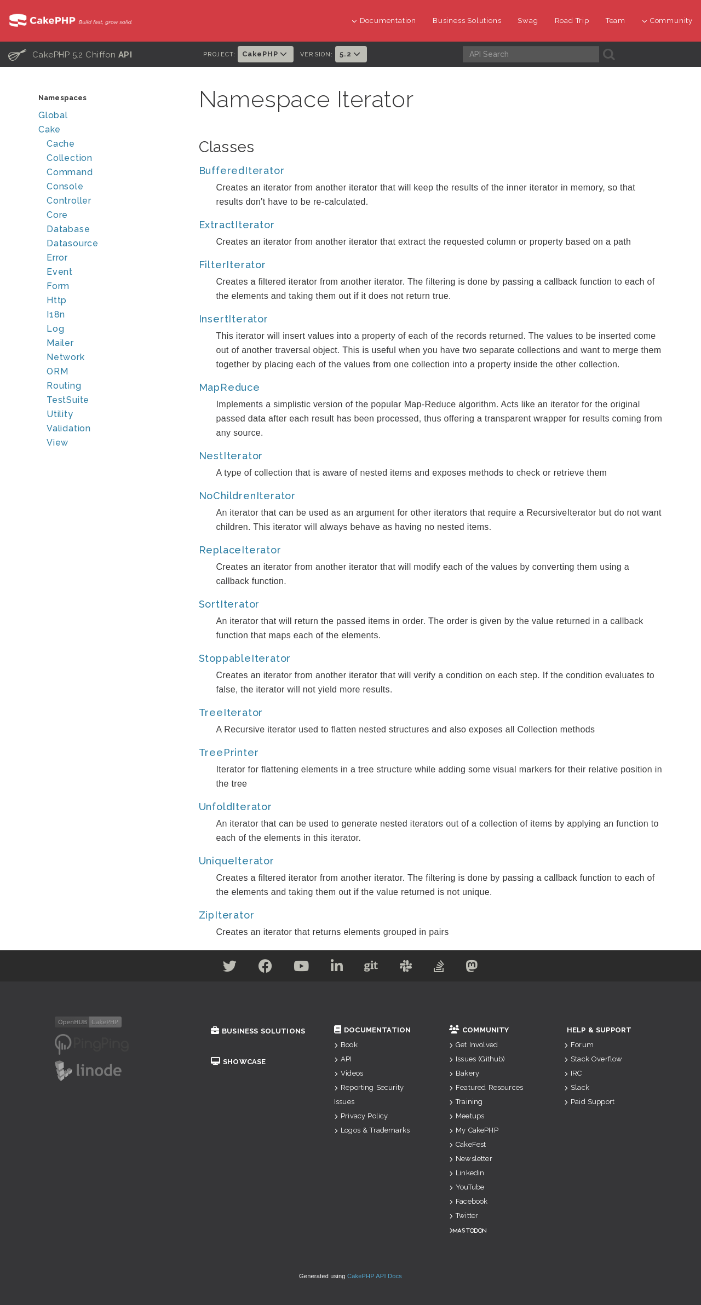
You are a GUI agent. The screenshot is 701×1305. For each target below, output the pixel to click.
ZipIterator (227, 915)
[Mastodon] (475, 968)
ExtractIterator (237, 224)
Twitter (463, 1215)
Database (68, 229)
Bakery (464, 1073)
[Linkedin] (336, 968)
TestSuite (68, 400)
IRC (573, 1073)
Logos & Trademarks (372, 1130)
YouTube (466, 1187)
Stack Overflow (593, 1059)
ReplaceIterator (240, 550)
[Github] (372, 968)
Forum (579, 1045)
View (57, 442)
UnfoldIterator (235, 806)
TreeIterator (231, 712)
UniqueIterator (236, 861)
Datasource (73, 243)
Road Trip (572, 20)
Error (57, 257)
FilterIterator (232, 264)
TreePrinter (229, 752)
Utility (60, 414)
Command (70, 172)
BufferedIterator (242, 170)
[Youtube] (300, 968)
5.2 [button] (351, 54)
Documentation (384, 20)
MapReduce (229, 387)
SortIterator (229, 604)
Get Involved (473, 1045)
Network (66, 357)
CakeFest (467, 1144)
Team (615, 20)
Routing (64, 385)
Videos (348, 1073)
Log (55, 329)
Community (667, 20)
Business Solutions (467, 20)
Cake (49, 129)
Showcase (238, 1062)
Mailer (60, 343)
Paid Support (589, 1102)
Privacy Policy (361, 1116)
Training (465, 1102)
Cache (61, 143)
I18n (56, 314)
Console (65, 186)
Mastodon (469, 1230)
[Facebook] (263, 968)
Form (58, 286)
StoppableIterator (245, 658)
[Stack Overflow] (442, 968)
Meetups (466, 1116)
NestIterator (231, 455)
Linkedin (466, 1173)
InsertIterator (233, 319)
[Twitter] (226, 968)
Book (346, 1045)
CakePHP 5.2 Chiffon (70, 54)
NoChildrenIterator (247, 495)
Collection (70, 158)
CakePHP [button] (265, 54)
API (343, 1059)
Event (60, 272)
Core (57, 215)
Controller (69, 200)
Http (57, 300)
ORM (57, 371)
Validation (69, 428)
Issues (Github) (477, 1059)
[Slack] (408, 968)
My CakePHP (473, 1130)
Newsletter (470, 1158)
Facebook (468, 1201)
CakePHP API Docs (374, 1276)
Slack (576, 1087)
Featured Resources (486, 1087)
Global (53, 115)
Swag (528, 20)
